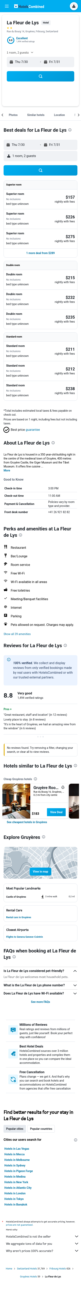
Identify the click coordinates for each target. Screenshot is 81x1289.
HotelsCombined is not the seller (42, 1236)
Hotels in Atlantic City (17, 1187)
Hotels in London (14, 1193)
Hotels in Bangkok (15, 1204)
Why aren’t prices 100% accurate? (42, 1250)
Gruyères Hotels (28, 1276)
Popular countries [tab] (41, 1128)
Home (9, 1268)
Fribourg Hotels (57, 1268)
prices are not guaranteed (19, 1224)
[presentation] (70, 130)
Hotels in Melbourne (17, 1159)
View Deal (56, 812)
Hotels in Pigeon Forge (18, 1171)
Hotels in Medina (14, 1176)
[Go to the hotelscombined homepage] (29, 6)
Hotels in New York (16, 1182)
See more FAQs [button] (40, 1001)
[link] (27, 822)
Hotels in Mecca (14, 1154)
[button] (6, 6)
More (7, 470)
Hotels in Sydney (14, 1165)
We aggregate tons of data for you (42, 1243)
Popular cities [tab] (14, 1128)
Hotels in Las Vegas (16, 1148)
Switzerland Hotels (27, 1268)
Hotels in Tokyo (14, 1199)
